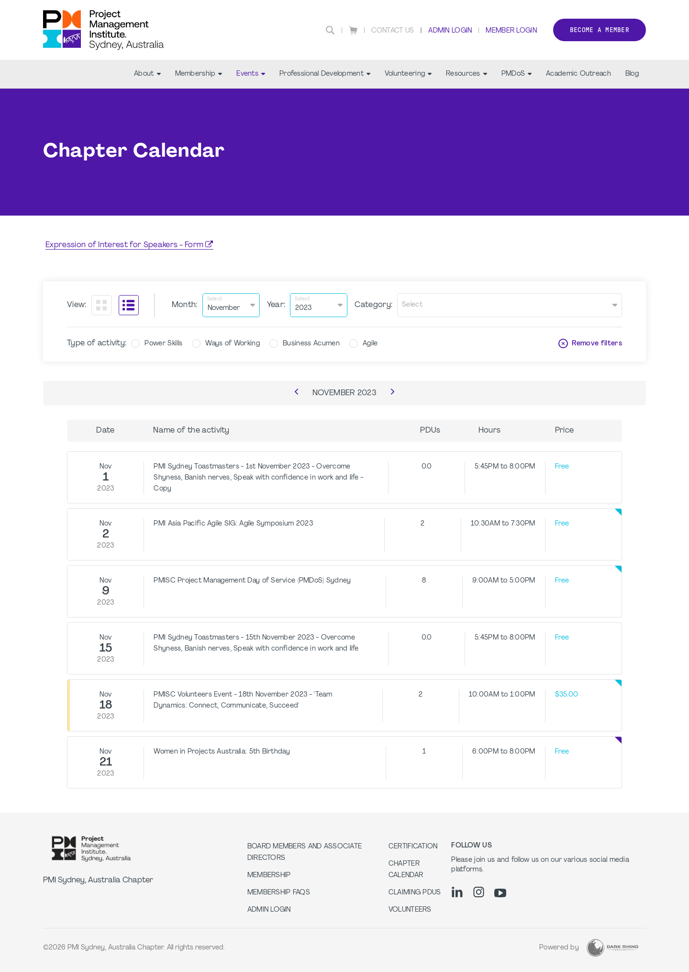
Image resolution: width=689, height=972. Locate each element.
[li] (457, 892)
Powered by (559, 947)
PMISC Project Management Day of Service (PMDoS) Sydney (252, 580)
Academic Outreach (578, 74)
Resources (466, 74)
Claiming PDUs (415, 892)
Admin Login (450, 30)
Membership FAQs (278, 892)
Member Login (511, 30)
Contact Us (392, 30)
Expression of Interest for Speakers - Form (124, 245)
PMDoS (516, 74)
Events (250, 74)
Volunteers (410, 910)
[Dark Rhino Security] (612, 948)
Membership (198, 74)
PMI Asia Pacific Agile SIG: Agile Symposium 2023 (233, 523)
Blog (632, 74)
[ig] (479, 892)
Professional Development (324, 74)
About (147, 74)
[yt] (500, 893)
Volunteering (408, 74)
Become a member (599, 30)
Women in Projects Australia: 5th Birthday (221, 751)
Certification (413, 846)
